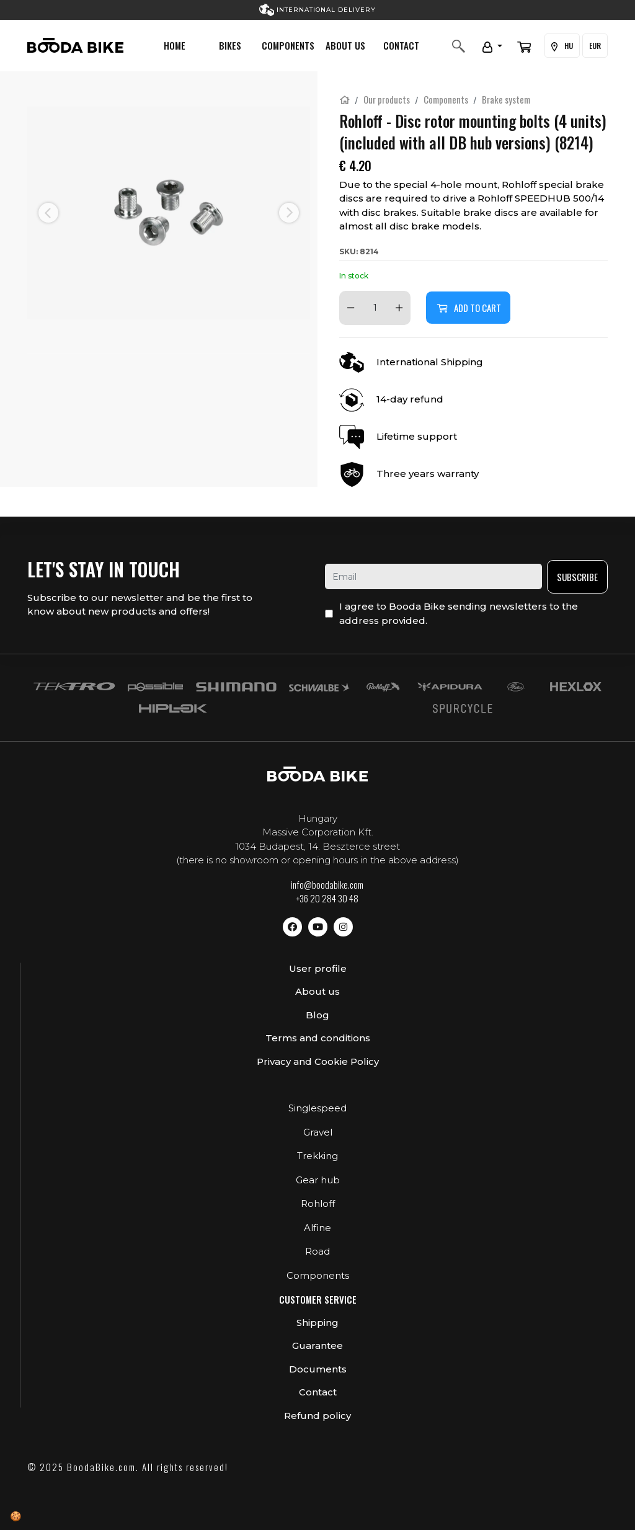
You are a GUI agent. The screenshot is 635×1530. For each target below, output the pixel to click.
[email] (433, 576)
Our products (386, 99)
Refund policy (317, 1415)
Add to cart (468, 307)
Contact (401, 45)
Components (288, 45)
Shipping (317, 1322)
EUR (595, 45)
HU (562, 45)
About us (345, 45)
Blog (317, 1015)
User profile (318, 968)
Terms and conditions (317, 1038)
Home (174, 45)
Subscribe (577, 577)
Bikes (230, 45)
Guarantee (317, 1345)
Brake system (506, 99)
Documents (318, 1369)
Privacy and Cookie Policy (318, 1061)
